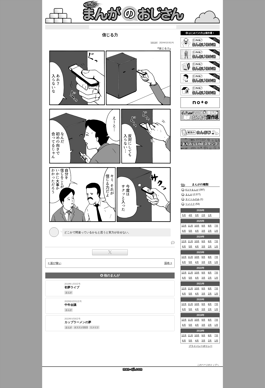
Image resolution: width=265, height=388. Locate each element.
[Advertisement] (110, 345)
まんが (188, 194)
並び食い (55, 263)
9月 (203, 225)
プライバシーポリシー (200, 346)
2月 (203, 215)
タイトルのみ (192, 199)
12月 (184, 225)
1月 (210, 215)
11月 (190, 225)
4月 (190, 215)
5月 (184, 215)
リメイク (190, 204)
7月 (216, 225)
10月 (196, 225)
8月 (210, 225)
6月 (184, 231)
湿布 (167, 263)
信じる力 (110, 35)
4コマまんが (192, 189)
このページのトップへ (208, 365)
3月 (197, 215)
